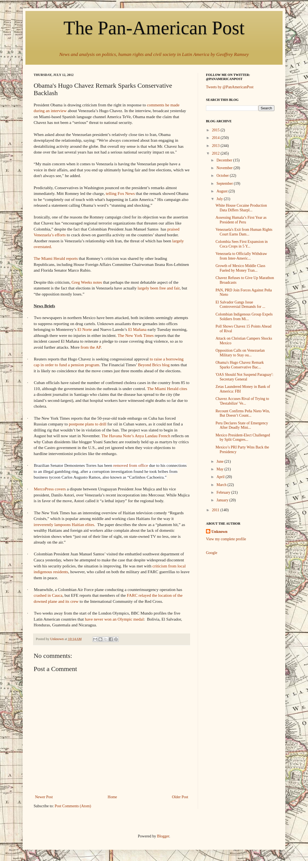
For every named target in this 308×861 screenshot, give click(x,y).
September (225, 183)
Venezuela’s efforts (50, 234)
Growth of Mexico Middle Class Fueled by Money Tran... (240, 268)
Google (211, 553)
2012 (216, 153)
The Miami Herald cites (167, 388)
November (225, 168)
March (221, 485)
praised (173, 229)
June (220, 461)
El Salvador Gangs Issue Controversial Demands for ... (240, 304)
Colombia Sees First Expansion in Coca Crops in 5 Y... (242, 244)
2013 (216, 146)
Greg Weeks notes (87, 282)
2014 (216, 138)
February (223, 492)
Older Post (180, 797)
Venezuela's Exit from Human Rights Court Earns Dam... (244, 232)
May (220, 469)
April (220, 477)
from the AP (90, 347)
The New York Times (136, 335)
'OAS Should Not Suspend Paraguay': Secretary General (244, 377)
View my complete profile (226, 539)
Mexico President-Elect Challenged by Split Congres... (243, 437)
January (222, 500)
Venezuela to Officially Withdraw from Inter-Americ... (241, 256)
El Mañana (137, 329)
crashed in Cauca (48, 595)
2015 (216, 130)
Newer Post (44, 797)
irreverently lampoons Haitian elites (64, 524)
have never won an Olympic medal (114, 619)
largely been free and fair (159, 288)
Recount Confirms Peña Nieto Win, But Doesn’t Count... (243, 413)
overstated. (43, 246)
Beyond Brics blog (154, 364)
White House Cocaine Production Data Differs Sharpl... (241, 207)
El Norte (84, 329)
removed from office (130, 465)
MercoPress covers (50, 489)
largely (178, 240)
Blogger (163, 836)
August (222, 191)
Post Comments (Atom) (73, 806)
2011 (216, 510)
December (224, 160)
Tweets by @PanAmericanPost (230, 87)
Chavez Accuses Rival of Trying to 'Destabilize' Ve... (242, 401)
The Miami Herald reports (56, 258)
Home (112, 797)
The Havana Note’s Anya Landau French (135, 435)
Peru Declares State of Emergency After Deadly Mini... (242, 425)
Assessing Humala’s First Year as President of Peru (241, 219)
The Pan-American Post (154, 27)
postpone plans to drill (87, 424)
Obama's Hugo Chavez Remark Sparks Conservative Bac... (240, 364)
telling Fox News (120, 193)
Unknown (219, 532)
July (220, 199)
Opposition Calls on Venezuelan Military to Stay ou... (240, 352)
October (223, 176)
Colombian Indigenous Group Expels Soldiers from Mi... (244, 316)
